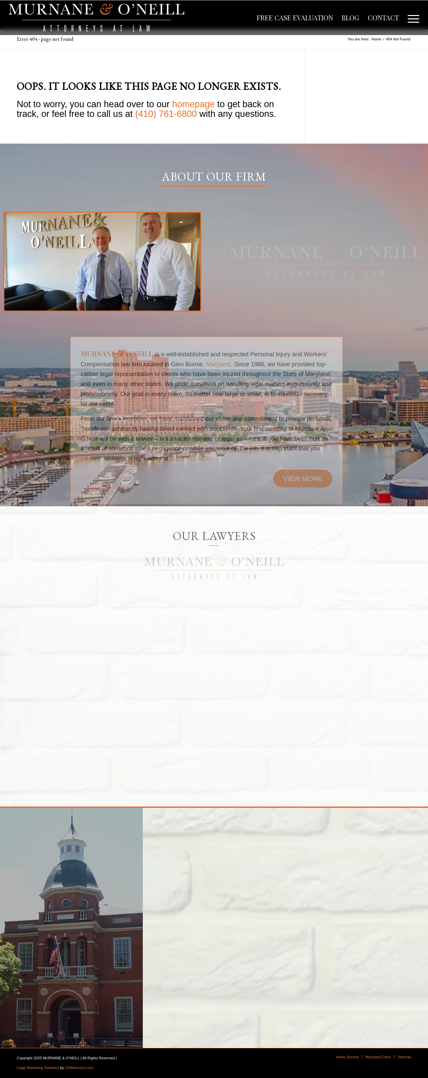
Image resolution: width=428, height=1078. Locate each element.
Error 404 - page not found (45, 38)
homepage (193, 104)
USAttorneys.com (79, 1068)
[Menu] (411, 17)
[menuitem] (294, 17)
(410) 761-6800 (166, 114)
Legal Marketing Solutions (38, 1068)
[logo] (96, 17)
